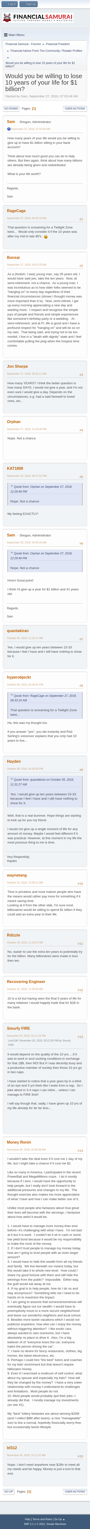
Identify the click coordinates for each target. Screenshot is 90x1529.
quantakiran (18, 631)
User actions (75, 108)
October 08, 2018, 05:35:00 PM (25, 768)
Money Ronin (19, 1142)
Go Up (8, 1491)
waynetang (17, 875)
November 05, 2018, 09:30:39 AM (26, 1149)
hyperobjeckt (19, 677)
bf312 (12, 1448)
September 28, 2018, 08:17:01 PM (27, 475)
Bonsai (13, 258)
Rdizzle (13, 935)
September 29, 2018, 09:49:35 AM (26, 542)
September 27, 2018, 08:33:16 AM (26, 218)
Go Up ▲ (59, 1519)
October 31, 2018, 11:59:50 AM (25, 989)
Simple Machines (56, 1524)
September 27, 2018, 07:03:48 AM (30, 129)
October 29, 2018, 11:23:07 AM (25, 942)
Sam (11, 122)
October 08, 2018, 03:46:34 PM (25, 684)
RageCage (16, 211)
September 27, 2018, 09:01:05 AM (26, 264)
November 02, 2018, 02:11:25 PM (26, 1035)
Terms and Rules (42, 1519)
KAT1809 (15, 468)
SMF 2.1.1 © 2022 (34, 1524)
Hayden (14, 761)
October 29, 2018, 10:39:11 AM (25, 882)
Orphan (14, 422)
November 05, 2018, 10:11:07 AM (26, 1455)
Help (27, 1519)
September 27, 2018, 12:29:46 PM (27, 429)
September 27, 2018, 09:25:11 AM (26, 373)
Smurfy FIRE (18, 1028)
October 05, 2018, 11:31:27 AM (25, 638)
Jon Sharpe (17, 366)
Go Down (11, 108)
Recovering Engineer (26, 982)
